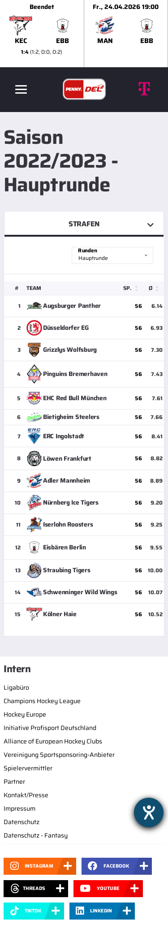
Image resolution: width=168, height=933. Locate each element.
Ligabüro (16, 687)
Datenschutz (21, 822)
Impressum (19, 808)
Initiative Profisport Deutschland (50, 728)
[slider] (84, 33)
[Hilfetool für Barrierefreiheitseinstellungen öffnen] (149, 812)
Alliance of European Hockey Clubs (53, 741)
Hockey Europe (25, 714)
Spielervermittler (28, 768)
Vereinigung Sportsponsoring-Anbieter (59, 755)
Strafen (84, 223)
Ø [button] (150, 288)
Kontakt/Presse (26, 795)
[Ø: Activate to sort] (155, 288)
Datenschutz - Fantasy (36, 835)
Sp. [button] (127, 288)
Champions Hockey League (42, 701)
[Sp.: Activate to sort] (132, 288)
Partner (14, 781)
